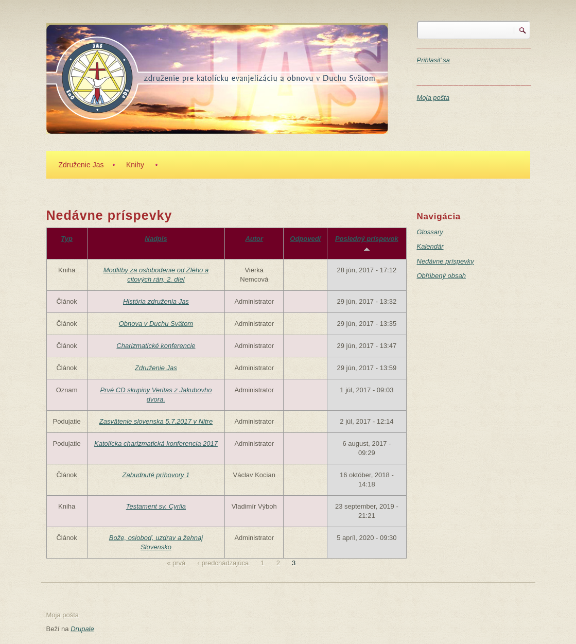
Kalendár (430, 246)
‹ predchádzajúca (223, 563)
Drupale (82, 629)
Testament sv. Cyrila (156, 506)
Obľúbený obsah (441, 276)
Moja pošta (433, 97)
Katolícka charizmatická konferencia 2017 (156, 443)
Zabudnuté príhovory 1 (156, 475)
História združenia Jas (156, 301)
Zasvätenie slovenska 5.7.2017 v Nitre (156, 421)
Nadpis (156, 238)
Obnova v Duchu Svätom (156, 323)
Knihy (135, 165)
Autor (254, 238)
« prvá (176, 563)
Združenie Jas (81, 165)
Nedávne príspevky (445, 261)
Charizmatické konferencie (155, 346)
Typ (67, 238)
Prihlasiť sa (433, 60)
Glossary (430, 232)
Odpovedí (305, 238)
